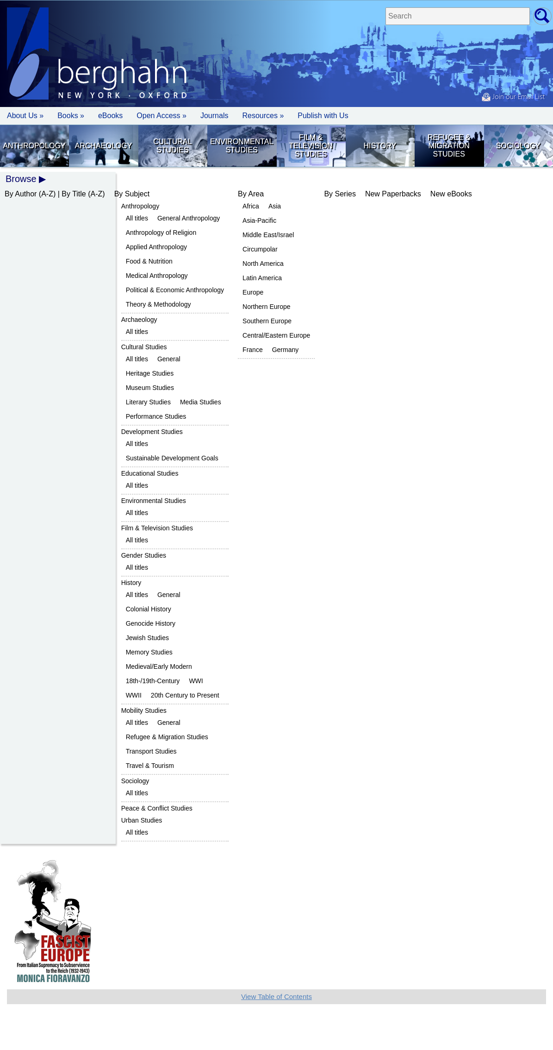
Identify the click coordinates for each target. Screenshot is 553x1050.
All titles (137, 218)
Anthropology (34, 146)
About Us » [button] (25, 115)
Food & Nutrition (149, 261)
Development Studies (152, 431)
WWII (134, 695)
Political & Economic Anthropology (175, 290)
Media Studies (200, 402)
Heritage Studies (150, 373)
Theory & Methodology (158, 304)
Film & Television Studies (310, 145)
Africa (250, 206)
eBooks (110, 115)
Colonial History (148, 609)
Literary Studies (148, 402)
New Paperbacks (393, 194)
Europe (252, 292)
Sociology (518, 146)
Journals (214, 115)
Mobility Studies (144, 710)
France (252, 349)
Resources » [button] (263, 115)
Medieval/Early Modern (159, 666)
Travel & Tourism (150, 765)
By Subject (131, 194)
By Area (251, 194)
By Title (74, 194)
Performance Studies (156, 416)
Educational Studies (150, 473)
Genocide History (150, 623)
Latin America (262, 278)
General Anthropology (188, 218)
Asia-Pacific (259, 220)
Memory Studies (149, 652)
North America (263, 263)
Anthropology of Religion (161, 232)
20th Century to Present (185, 695)
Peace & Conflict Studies (157, 808)
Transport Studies (151, 751)
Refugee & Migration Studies (449, 145)
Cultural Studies (172, 146)
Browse (21, 179)
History (380, 146)
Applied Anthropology (156, 247)
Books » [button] (70, 115)
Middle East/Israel (268, 235)
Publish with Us (323, 115)
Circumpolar (259, 249)
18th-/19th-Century (153, 681)
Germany (285, 349)
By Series (339, 194)
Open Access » (161, 115)
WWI (196, 681)
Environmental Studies (241, 146)
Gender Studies (143, 555)
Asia (274, 206)
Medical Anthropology (157, 275)
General (168, 359)
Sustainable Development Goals (172, 458)
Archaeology (103, 146)
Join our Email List (513, 97)
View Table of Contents (276, 996)
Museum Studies (150, 387)
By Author (21, 194)
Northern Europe (266, 306)
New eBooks (451, 194)
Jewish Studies (147, 637)
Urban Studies (141, 820)
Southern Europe (267, 321)
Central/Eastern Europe (276, 335)
